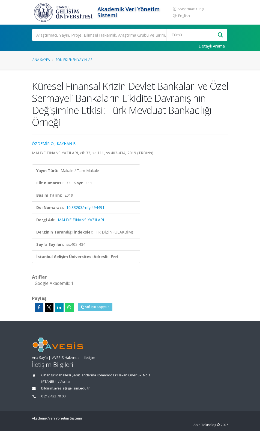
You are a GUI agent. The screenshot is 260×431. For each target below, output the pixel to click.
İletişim (89, 357)
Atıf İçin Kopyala (95, 307)
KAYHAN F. (66, 143)
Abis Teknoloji (204, 425)
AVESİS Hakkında (65, 357)
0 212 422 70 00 (53, 396)
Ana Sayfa (41, 59)
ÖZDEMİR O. (43, 143)
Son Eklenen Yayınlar (73, 59)
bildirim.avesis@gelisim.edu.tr (65, 388)
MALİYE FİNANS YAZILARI (81, 219)
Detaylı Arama (212, 46)
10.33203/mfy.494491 (85, 207)
